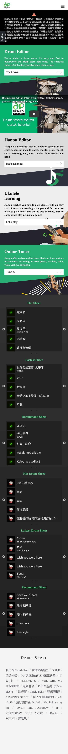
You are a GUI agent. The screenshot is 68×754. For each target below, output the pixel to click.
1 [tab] (31, 353)
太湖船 (56, 670)
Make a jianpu (33, 163)
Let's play (33, 222)
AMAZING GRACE (17, 697)
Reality (54, 713)
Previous (3, 329)
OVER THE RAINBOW (33, 707)
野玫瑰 (22, 718)
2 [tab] (36, 353)
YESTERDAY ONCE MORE (24, 713)
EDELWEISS (28, 680)
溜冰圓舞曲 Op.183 (28, 702)
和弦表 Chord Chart (17, 670)
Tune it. (33, 271)
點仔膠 (22, 691)
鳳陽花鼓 (29, 686)
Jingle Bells (37, 691)
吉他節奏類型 (40, 670)
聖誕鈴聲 (11, 675)
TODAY (10, 718)
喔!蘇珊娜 (53, 691)
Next (64, 329)
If (57, 707)
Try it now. (33, 72)
